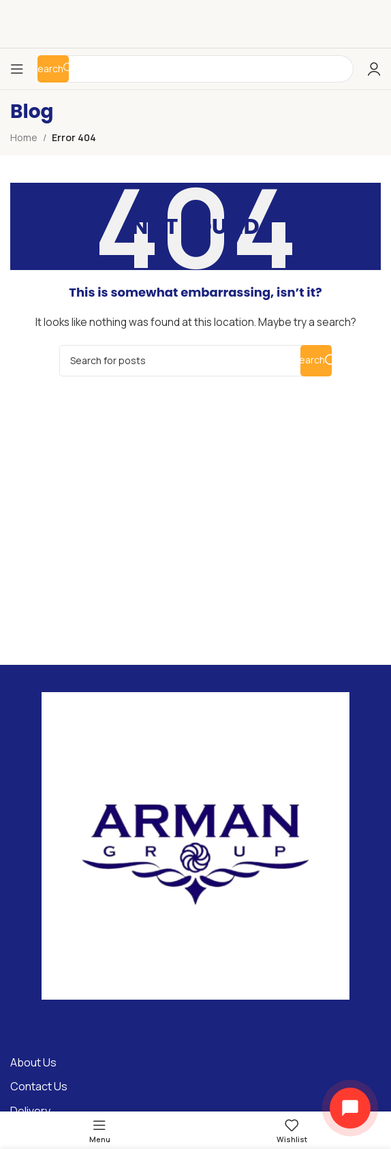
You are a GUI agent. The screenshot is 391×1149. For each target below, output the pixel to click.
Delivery (30, 1110)
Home (23, 137)
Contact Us (38, 1086)
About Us (33, 1062)
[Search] (195, 360)
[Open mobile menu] (17, 69)
